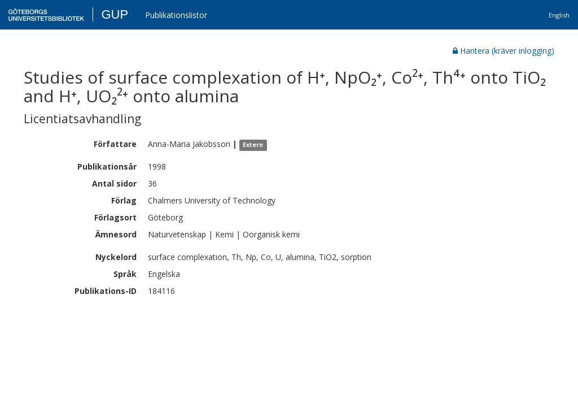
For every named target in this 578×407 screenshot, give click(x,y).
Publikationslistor (176, 15)
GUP (114, 14)
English (559, 15)
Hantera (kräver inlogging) (503, 50)
